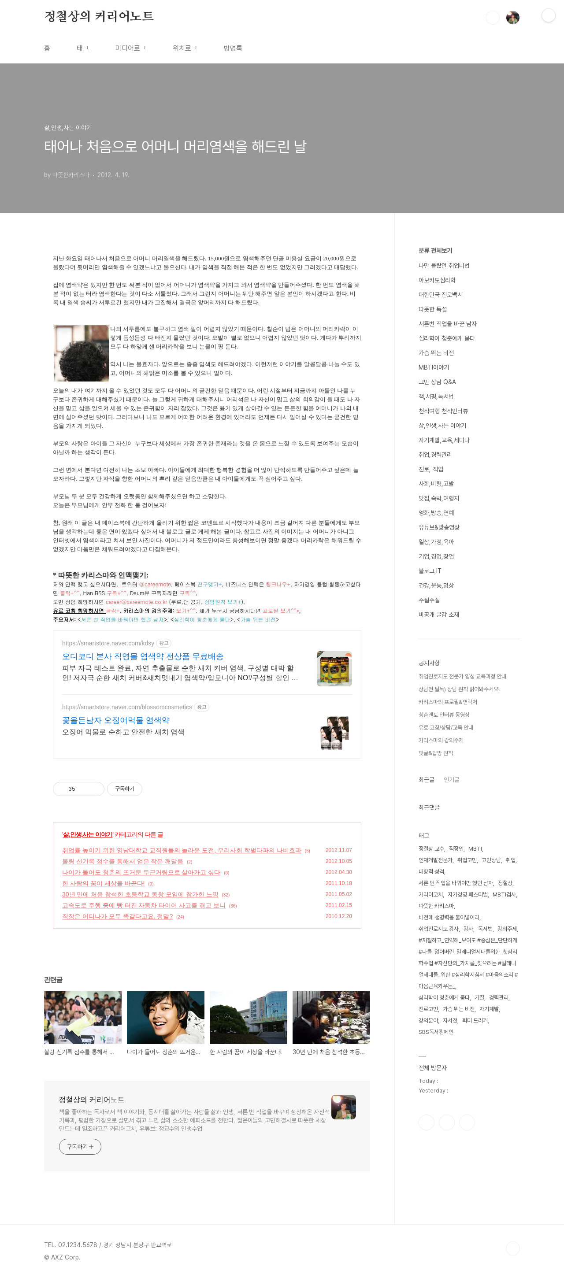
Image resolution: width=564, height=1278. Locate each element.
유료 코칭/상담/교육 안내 (446, 727)
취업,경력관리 (435, 454)
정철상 (505, 883)
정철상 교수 (431, 848)
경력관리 (498, 997)
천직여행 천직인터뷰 (443, 411)
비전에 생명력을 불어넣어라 (449, 917)
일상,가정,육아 (436, 541)
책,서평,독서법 (436, 396)
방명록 (233, 48)
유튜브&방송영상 (439, 527)
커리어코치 (431, 894)
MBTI (475, 848)
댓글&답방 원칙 (436, 753)
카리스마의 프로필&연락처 (448, 702)
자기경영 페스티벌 (468, 894)
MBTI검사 (504, 894)
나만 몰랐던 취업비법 (444, 265)
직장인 (456, 848)
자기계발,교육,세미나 (444, 440)
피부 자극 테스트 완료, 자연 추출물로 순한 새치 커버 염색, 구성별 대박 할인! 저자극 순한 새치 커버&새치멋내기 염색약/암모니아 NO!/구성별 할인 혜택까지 (180, 673)
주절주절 (429, 600)
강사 (468, 929)
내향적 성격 (431, 871)
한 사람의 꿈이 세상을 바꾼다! (103, 883)
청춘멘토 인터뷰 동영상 (444, 714)
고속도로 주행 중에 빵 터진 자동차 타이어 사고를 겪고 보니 (144, 905)
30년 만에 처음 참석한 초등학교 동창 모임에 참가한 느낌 (140, 894)
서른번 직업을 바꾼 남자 (448, 323)
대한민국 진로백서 (441, 294)
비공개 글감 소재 (439, 614)
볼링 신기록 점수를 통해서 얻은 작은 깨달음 (122, 861)
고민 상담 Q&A (437, 381)
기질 (479, 997)
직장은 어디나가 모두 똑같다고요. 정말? (117, 916)
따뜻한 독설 (433, 309)
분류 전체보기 (435, 250)
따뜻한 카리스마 (436, 906)
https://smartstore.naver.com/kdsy (108, 643)
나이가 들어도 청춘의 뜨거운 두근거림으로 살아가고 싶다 (141, 872)
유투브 (467, 1122)
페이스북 (426, 1122)
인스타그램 (447, 1122)
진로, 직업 (431, 469)
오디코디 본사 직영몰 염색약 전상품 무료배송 (143, 656)
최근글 (426, 779)
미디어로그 (130, 48)
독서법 (485, 929)
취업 (511, 860)
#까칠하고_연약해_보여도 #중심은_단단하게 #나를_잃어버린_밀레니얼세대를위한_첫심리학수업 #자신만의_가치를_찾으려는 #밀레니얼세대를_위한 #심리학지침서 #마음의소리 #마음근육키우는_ (468, 963)
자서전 (450, 1020)
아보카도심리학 (437, 280)
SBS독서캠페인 (436, 1032)
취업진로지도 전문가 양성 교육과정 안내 (462, 676)
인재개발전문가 (436, 860)
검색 (492, 17)
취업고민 (467, 860)
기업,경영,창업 (436, 556)
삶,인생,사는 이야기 (88, 834)
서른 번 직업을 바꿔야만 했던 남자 (456, 883)
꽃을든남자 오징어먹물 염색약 (116, 720)
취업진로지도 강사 (439, 929)
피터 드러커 (475, 1020)
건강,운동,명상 (436, 585)
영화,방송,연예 (436, 512)
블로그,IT (430, 570)
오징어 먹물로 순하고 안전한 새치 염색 (123, 732)
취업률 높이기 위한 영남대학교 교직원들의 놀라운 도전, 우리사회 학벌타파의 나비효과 (181, 850)
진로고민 (428, 1009)
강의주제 (507, 929)
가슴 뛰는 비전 (436, 352)
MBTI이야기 (434, 367)
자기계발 (489, 1009)
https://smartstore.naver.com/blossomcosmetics (127, 707)
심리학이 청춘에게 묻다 (447, 338)
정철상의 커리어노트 (99, 17)
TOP (513, 1248)
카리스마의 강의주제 (441, 740)
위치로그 (185, 48)
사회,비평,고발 (436, 483)
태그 (83, 48)
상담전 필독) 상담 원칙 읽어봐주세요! (459, 689)
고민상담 (491, 860)
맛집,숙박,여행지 (439, 498)
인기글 (452, 779)
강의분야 (428, 1020)
